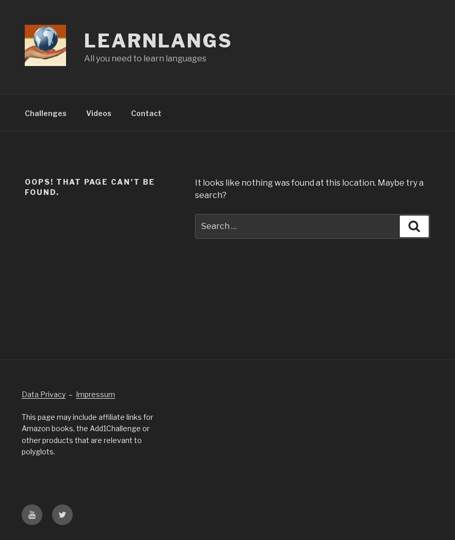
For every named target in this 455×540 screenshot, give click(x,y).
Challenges (46, 113)
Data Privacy (44, 394)
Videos (98, 113)
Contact (146, 113)
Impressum (95, 394)
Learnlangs (158, 40)
